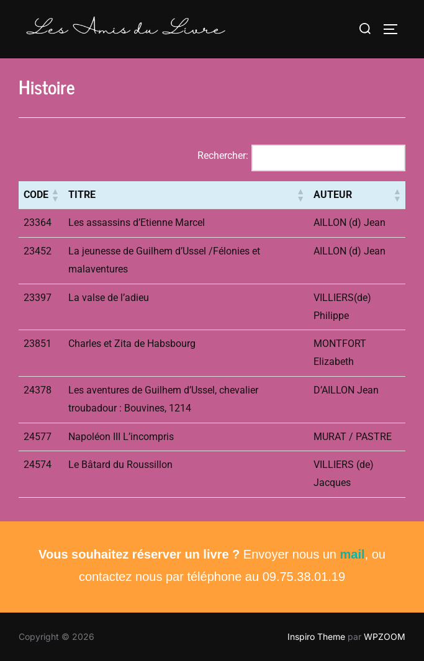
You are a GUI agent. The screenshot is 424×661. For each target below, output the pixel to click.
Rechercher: (222, 155)
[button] (54, 194)
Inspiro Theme (316, 636)
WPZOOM (384, 636)
